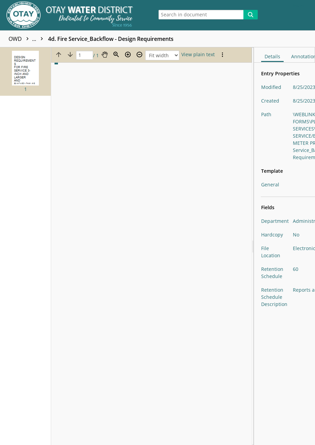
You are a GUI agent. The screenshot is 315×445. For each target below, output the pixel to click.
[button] (25, 71)
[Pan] (104, 54)
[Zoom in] (128, 54)
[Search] (250, 14)
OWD (27, 39)
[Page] (84, 55)
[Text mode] (198, 54)
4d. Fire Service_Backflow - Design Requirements (111, 39)
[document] (284, 246)
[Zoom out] (139, 54)
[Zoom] (116, 54)
